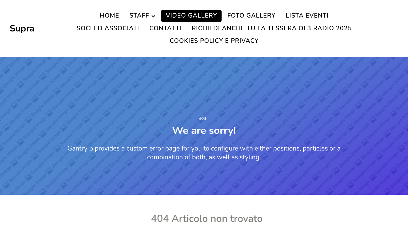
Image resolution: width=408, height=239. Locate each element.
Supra (22, 28)
